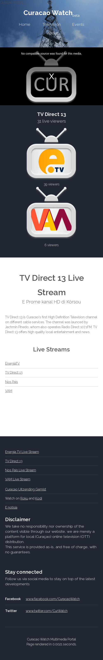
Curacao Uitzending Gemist (25, 489)
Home (24, 24)
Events (78, 24)
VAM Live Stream (17, 479)
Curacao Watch (51, 12)
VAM (8, 391)
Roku (24, 498)
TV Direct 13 (13, 372)
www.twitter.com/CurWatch (47, 611)
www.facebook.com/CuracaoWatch (53, 599)
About (52, 33)
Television (52, 24)
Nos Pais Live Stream (20, 470)
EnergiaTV (12, 363)
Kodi (38, 498)
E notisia (11, 507)
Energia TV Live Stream (22, 452)
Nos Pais (11, 382)
